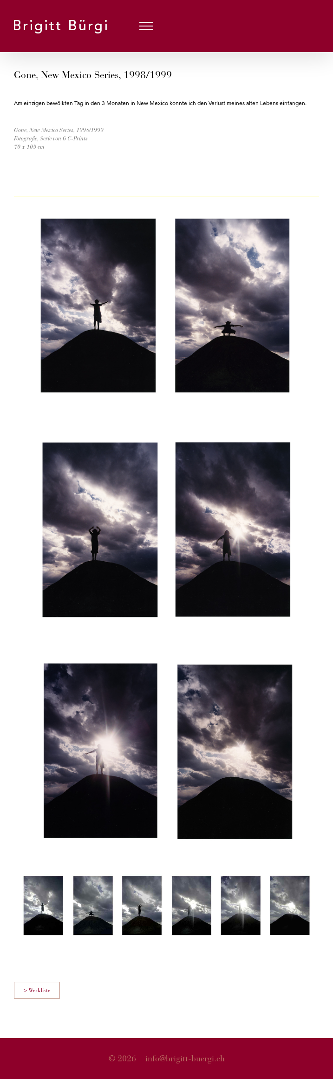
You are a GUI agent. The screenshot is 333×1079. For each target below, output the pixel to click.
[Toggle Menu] (146, 26)
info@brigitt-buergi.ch (185, 1058)
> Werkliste (37, 990)
